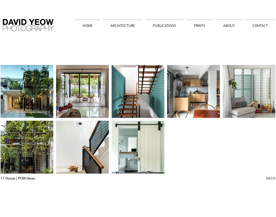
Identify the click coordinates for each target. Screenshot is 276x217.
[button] (27, 91)
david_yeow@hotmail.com (74, 209)
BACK (270, 178)
